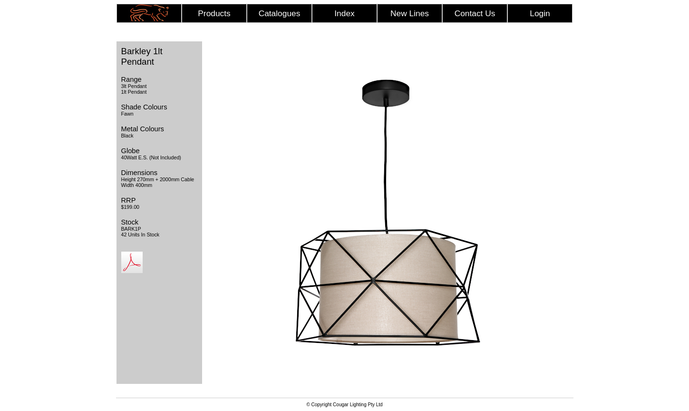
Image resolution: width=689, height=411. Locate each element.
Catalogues (280, 13)
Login (540, 13)
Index (344, 13)
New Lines (409, 13)
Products (214, 13)
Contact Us (475, 13)
